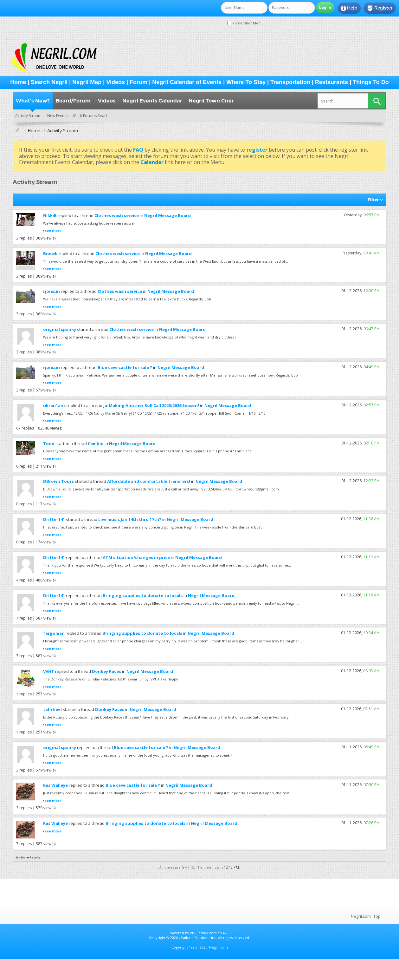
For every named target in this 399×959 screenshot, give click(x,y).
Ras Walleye (55, 785)
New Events (57, 115)
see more (53, 230)
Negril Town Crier (211, 100)
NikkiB (50, 215)
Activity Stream (28, 115)
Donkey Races (106, 671)
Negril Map (86, 82)
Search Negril (49, 82)
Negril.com (361, 916)
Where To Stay (246, 82)
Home (18, 82)
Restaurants (331, 82)
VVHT (48, 671)
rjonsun (51, 291)
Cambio (96, 443)
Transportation (290, 82)
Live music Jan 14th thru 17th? (129, 519)
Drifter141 (54, 519)
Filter (373, 199)
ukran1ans (54, 405)
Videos (115, 82)
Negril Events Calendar (152, 100)
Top (377, 916)
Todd (49, 443)
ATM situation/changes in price (136, 557)
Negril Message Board (167, 215)
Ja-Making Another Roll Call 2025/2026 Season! (151, 405)
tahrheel (52, 709)
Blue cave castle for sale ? (125, 367)
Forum (138, 82)
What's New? (32, 100)
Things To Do (371, 82)
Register (380, 8)
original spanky (59, 329)
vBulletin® (199, 932)
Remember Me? (243, 23)
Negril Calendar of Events (187, 82)
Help (349, 8)
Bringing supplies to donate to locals (143, 595)
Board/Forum (73, 100)
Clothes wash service (116, 215)
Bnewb (50, 253)
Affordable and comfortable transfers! (148, 481)
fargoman (54, 633)
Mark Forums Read (90, 115)
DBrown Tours (58, 481)
